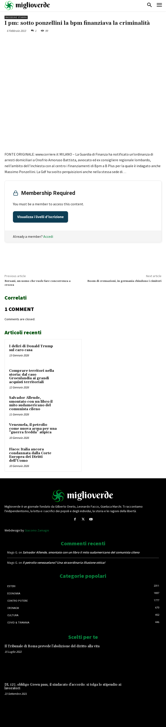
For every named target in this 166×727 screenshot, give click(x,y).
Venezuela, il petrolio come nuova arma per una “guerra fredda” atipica (33, 428)
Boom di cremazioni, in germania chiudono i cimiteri (124, 281)
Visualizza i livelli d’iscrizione (40, 217)
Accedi (48, 236)
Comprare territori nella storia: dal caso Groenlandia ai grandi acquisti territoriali (31, 376)
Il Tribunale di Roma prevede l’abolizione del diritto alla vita (52, 646)
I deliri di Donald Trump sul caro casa (31, 348)
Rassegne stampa (16, 17)
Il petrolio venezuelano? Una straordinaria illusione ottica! (64, 563)
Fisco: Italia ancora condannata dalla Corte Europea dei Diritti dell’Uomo (30, 455)
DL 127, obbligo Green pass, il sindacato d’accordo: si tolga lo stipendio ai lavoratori (63, 686)
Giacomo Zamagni (37, 530)
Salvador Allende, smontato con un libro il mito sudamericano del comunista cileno (31, 403)
